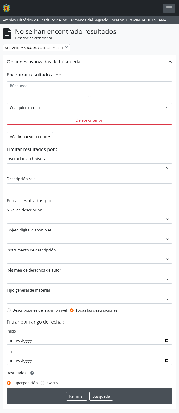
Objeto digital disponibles (29, 230)
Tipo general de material (28, 290)
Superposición (25, 382)
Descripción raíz (21, 178)
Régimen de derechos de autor (34, 270)
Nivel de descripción (24, 210)
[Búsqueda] (89, 85)
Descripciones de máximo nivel (39, 310)
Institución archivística (26, 158)
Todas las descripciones (96, 310)
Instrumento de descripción (31, 250)
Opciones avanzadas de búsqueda (43, 62)
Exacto (52, 382)
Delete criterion (89, 120)
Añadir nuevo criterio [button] (28, 136)
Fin (9, 351)
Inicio (11, 331)
